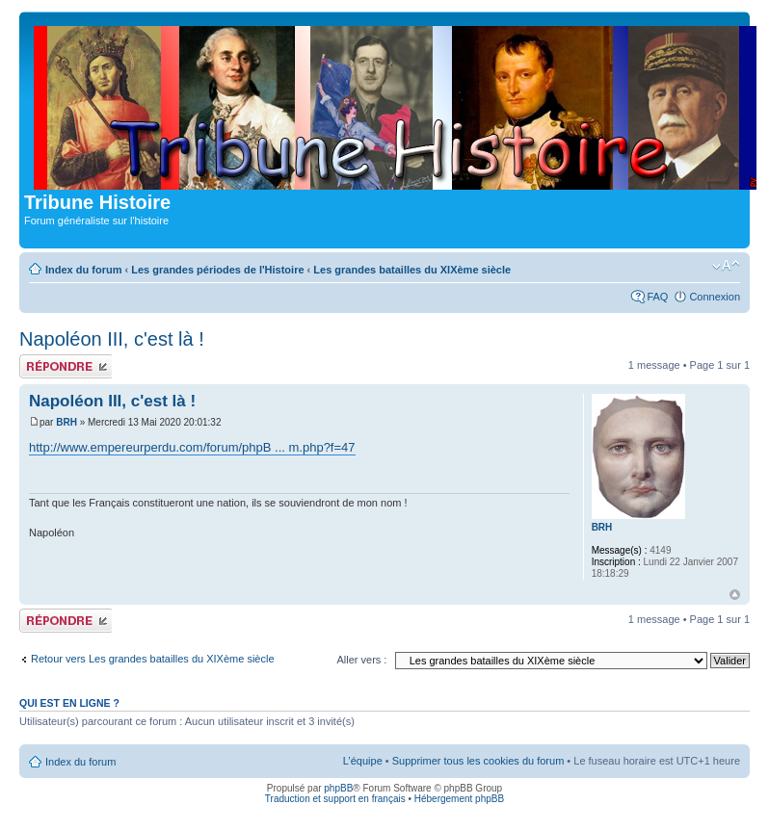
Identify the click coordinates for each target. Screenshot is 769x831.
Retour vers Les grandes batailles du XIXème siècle (153, 658)
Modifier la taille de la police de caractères (726, 265)
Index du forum (83, 269)
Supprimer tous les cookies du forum (478, 760)
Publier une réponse (65, 366)
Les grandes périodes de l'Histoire (217, 269)
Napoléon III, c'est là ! (111, 339)
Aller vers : (361, 659)
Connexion (714, 296)
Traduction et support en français (335, 798)
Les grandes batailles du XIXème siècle (412, 269)
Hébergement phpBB (459, 798)
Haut (734, 594)
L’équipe (363, 760)
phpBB (338, 788)
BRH (66, 422)
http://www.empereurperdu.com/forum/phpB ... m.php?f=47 (192, 447)
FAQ (657, 296)
